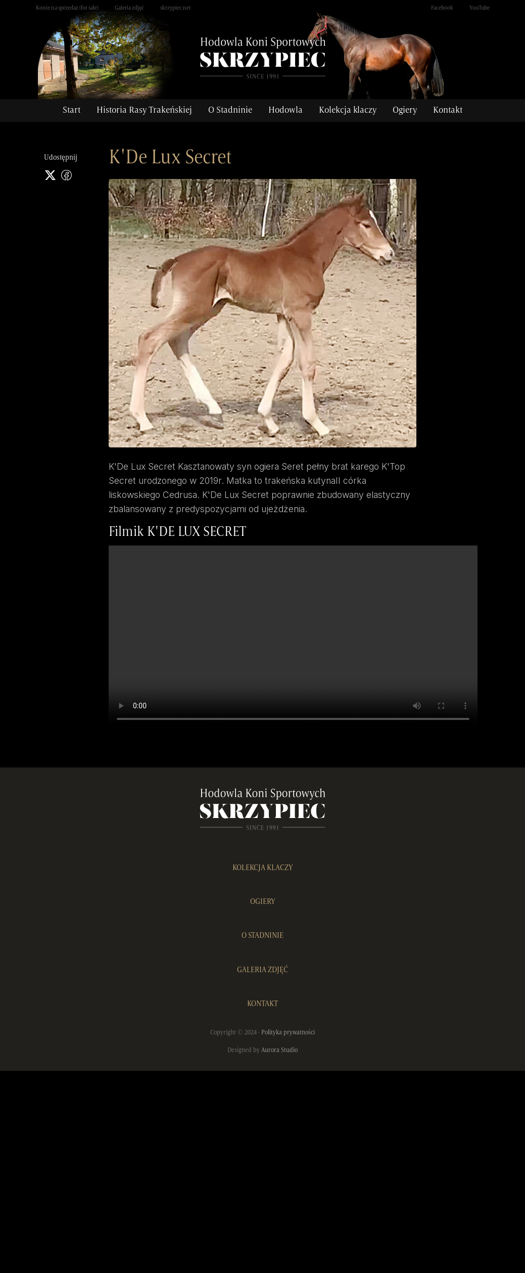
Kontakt (447, 110)
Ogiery (405, 110)
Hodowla (285, 110)
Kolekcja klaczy (347, 110)
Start (71, 110)
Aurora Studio (279, 1050)
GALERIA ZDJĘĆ (262, 970)
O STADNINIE (262, 936)
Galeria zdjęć (129, 8)
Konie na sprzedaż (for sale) (67, 8)
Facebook (442, 8)
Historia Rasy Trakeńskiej (144, 110)
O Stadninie (230, 110)
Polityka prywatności (288, 1032)
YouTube (479, 8)
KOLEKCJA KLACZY (262, 868)
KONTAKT (262, 1004)
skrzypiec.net (175, 8)
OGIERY (262, 902)
